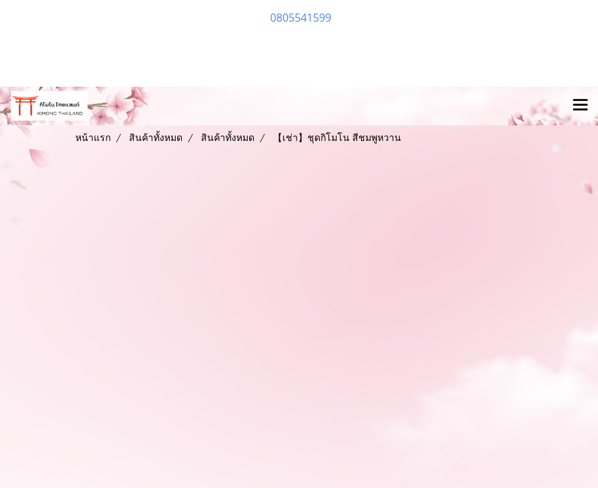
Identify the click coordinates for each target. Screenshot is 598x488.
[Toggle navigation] (580, 106)
